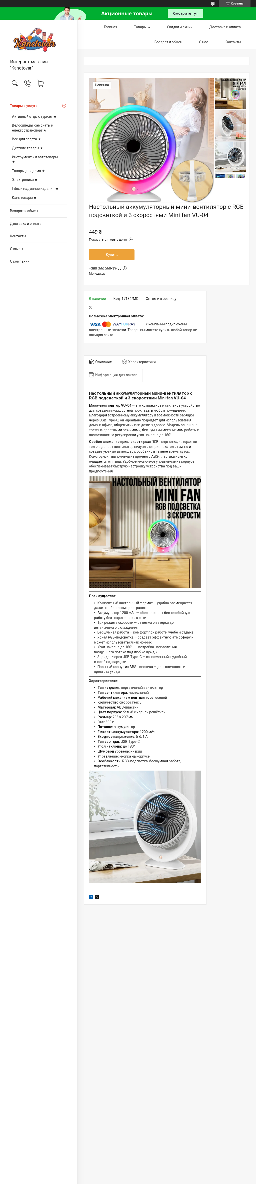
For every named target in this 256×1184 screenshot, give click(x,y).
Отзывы (16, 249)
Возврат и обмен (24, 211)
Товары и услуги (24, 106)
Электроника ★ (25, 180)
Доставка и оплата (26, 224)
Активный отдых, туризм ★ (34, 117)
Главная (110, 27)
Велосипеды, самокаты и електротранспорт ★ (32, 127)
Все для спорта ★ (26, 139)
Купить (112, 255)
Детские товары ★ (27, 148)
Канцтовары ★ (24, 198)
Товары (140, 27)
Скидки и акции (179, 27)
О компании (20, 261)
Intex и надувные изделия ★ (35, 189)
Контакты (18, 236)
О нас (203, 42)
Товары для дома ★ (28, 171)
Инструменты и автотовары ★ (35, 159)
